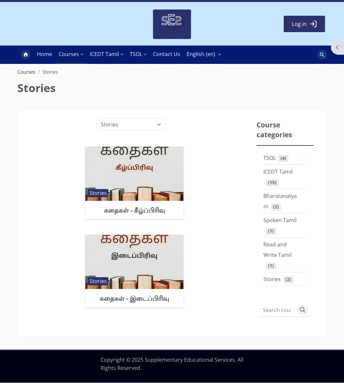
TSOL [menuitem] (136, 54)
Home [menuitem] (25, 55)
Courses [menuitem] (69, 54)
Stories (272, 279)
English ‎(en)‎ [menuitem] (201, 54)
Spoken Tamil (279, 220)
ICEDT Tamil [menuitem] (104, 54)
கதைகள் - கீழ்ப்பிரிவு (134, 210)
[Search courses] (277, 310)
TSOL (269, 158)
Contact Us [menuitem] (166, 54)
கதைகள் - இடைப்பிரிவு (134, 298)
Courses (26, 72)
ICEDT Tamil (278, 172)
